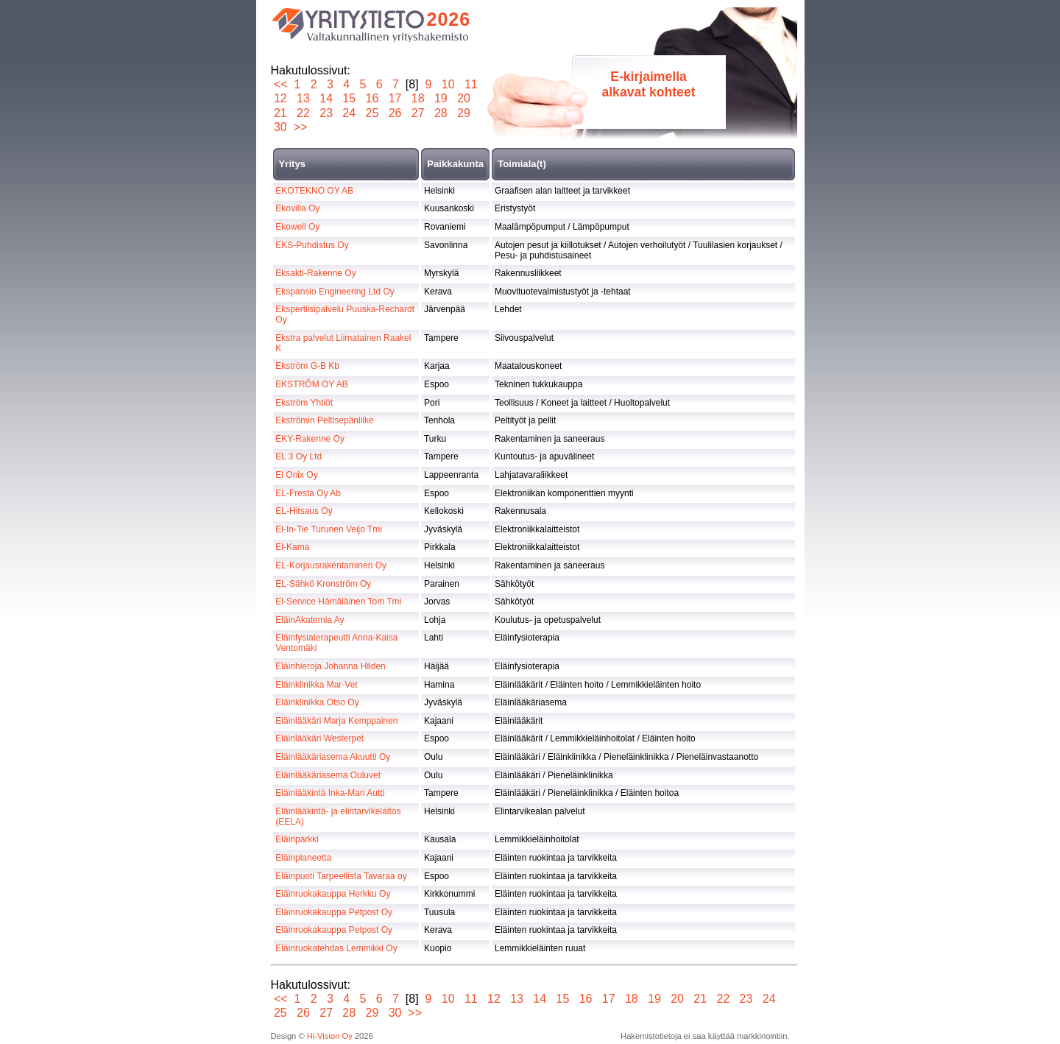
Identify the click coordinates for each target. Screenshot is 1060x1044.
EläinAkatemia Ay (309, 620)
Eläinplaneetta (303, 858)
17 (395, 98)
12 (281, 98)
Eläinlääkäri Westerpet (319, 738)
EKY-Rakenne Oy (309, 439)
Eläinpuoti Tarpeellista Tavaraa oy (340, 876)
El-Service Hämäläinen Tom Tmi (338, 601)
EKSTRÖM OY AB (311, 384)
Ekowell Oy (297, 227)
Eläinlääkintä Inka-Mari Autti (329, 793)
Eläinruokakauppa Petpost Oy (333, 912)
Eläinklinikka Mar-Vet (316, 685)
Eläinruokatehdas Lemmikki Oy (336, 948)
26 (395, 113)
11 (471, 84)
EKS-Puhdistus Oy (311, 245)
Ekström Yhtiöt (304, 403)
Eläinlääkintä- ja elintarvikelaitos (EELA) (337, 816)
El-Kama (292, 547)
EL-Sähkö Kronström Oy (323, 584)
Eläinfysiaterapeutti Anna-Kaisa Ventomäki (336, 642)
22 (304, 113)
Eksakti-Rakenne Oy (315, 273)
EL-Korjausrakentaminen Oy (330, 565)
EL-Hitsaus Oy (303, 511)
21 (281, 113)
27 (418, 113)
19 (441, 98)
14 (326, 98)
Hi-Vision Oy (330, 1035)
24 (349, 113)
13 (304, 98)
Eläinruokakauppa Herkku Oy (332, 894)
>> (301, 127)
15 (349, 98)
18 (418, 98)
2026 (449, 19)
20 (464, 98)
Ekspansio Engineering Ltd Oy (334, 291)
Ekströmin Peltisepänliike (324, 420)
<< (281, 84)
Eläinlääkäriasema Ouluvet (328, 775)
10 (448, 84)
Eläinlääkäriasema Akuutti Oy (332, 757)
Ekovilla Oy (297, 208)
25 (372, 113)
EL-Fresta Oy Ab (308, 493)
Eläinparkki (297, 839)
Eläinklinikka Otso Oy (316, 702)
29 (464, 113)
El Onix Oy (296, 475)
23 (326, 113)
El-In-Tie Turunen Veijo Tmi (328, 529)
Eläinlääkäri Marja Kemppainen (336, 721)
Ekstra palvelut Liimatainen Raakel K (343, 343)
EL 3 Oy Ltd (298, 456)
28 (441, 113)
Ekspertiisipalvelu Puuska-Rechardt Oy (344, 314)
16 (372, 98)
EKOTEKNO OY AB (314, 191)
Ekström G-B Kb (307, 366)
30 (281, 127)
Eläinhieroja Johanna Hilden (330, 666)
